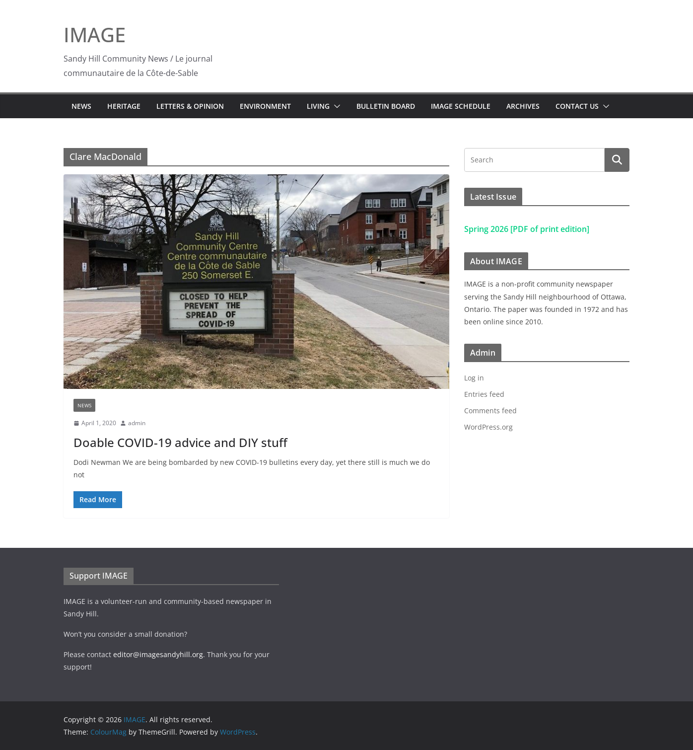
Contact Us (577, 106)
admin (136, 423)
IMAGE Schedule (460, 106)
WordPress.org (488, 427)
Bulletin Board (385, 106)
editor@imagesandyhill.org (158, 654)
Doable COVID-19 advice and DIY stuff (180, 442)
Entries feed (484, 394)
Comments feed (490, 410)
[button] (335, 106)
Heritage (123, 106)
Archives (523, 106)
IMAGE (95, 34)
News (81, 106)
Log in (474, 377)
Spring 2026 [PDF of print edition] (526, 229)
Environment (265, 106)
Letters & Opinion (190, 106)
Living (318, 106)
